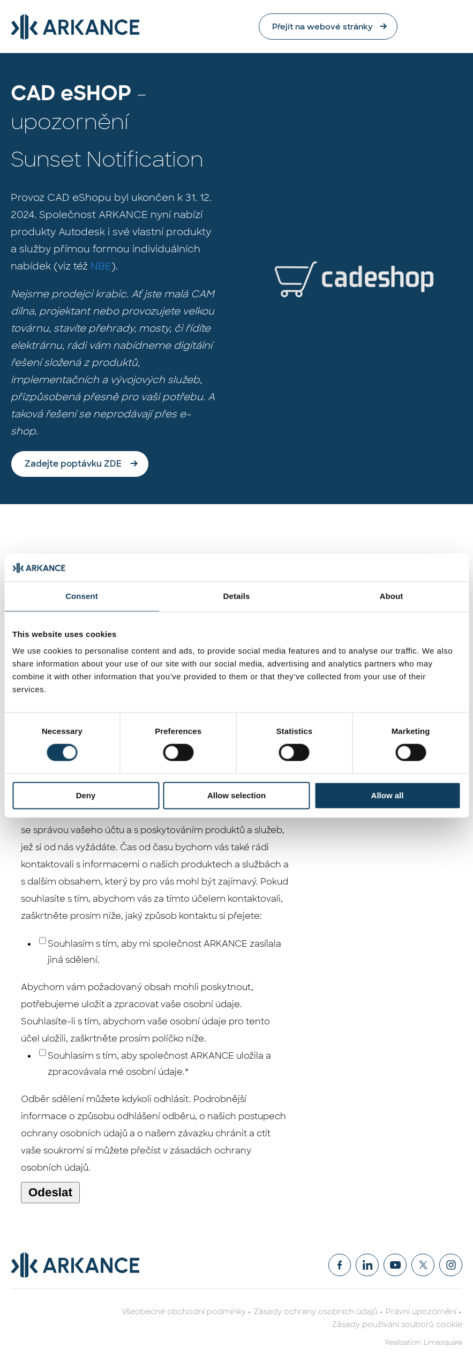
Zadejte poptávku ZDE (73, 464)
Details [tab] (236, 596)
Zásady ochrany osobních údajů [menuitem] (316, 1312)
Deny (86, 795)
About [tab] (391, 596)
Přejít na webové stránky (381, 26)
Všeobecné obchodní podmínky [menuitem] (184, 1312)
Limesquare (443, 1343)
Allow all (387, 795)
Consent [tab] (81, 596)
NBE (101, 266)
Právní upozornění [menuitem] (421, 1312)
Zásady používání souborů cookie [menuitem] (397, 1325)
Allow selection (236, 795)
